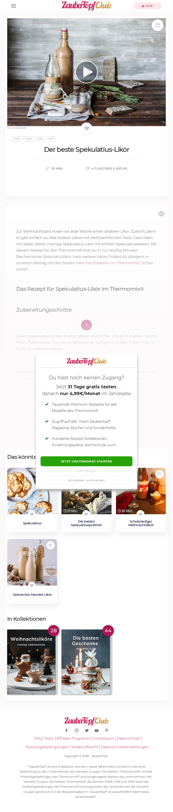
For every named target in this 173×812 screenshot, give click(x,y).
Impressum (103, 738)
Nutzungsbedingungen (47, 747)
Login (147, 6)
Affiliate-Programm (74, 738)
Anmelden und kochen (86, 480)
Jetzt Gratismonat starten (86, 461)
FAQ (38, 738)
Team (49, 738)
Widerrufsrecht (84, 747)
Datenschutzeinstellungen (125, 747)
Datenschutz (128, 738)
